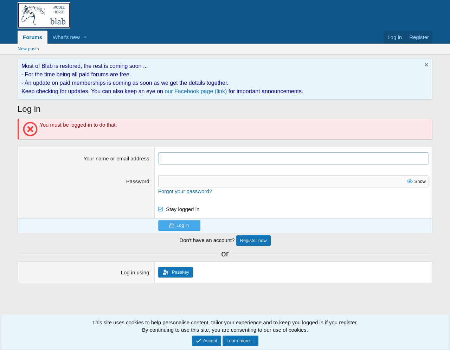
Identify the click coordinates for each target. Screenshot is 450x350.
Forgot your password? (185, 191)
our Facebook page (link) (196, 91)
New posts (28, 48)
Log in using (135, 272)
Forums (32, 37)
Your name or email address (116, 158)
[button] (85, 37)
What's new (66, 37)
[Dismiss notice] (426, 65)
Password (137, 181)
